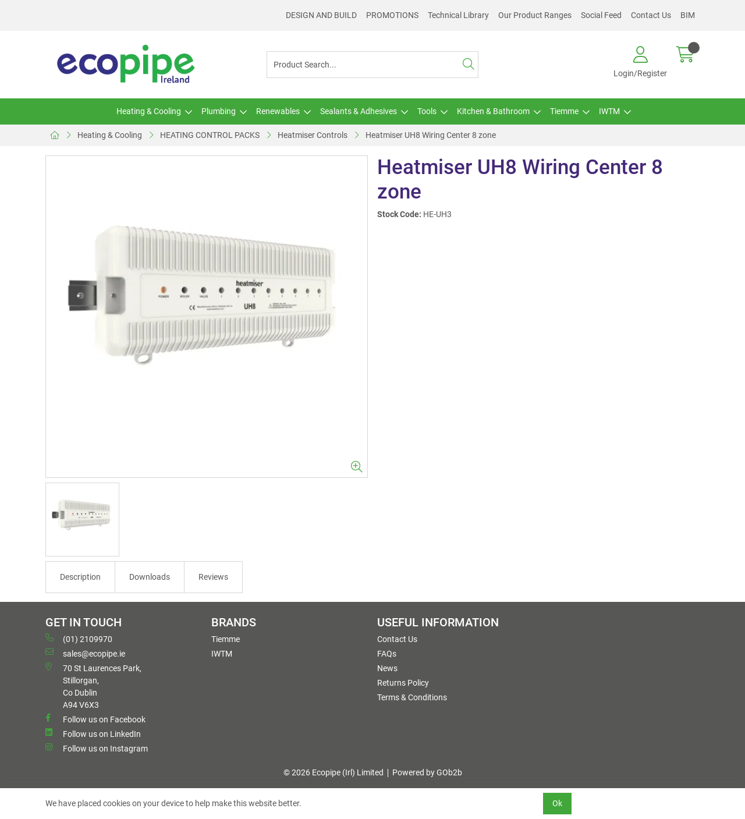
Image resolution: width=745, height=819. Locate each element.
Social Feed (601, 15)
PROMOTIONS (392, 15)
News (387, 668)
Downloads (149, 577)
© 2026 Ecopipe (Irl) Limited (333, 772)
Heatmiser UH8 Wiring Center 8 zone (431, 135)
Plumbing (218, 111)
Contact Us (651, 15)
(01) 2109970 (78, 638)
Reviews (213, 577)
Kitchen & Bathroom (493, 111)
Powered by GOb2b (427, 772)
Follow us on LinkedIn (93, 733)
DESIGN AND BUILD (321, 15)
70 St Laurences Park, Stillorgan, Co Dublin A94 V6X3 (93, 686)
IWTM (609, 111)
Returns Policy (403, 682)
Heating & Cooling (148, 111)
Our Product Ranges (535, 15)
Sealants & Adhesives (358, 111)
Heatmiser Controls (312, 135)
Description (80, 577)
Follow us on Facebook (95, 719)
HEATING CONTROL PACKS (210, 135)
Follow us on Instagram (96, 748)
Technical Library (458, 15)
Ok (557, 803)
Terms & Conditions (412, 697)
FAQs (386, 653)
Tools (427, 111)
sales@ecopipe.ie (85, 653)
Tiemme (564, 111)
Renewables (278, 111)
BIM (687, 15)
